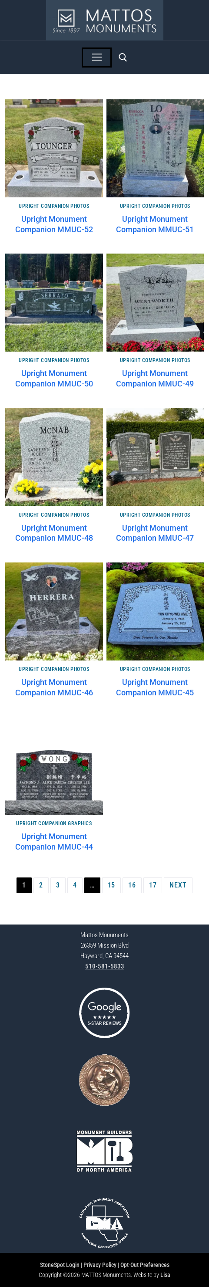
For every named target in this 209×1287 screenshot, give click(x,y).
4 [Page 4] (75, 885)
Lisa (165, 1274)
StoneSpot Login (60, 1264)
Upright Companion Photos (54, 206)
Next (177, 885)
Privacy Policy (99, 1264)
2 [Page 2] (41, 885)
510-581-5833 (104, 966)
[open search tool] (123, 57)
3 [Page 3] (58, 885)
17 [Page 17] (153, 885)
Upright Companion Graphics (54, 823)
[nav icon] (97, 57)
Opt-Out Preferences (144, 1264)
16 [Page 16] (132, 885)
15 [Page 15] (112, 885)
